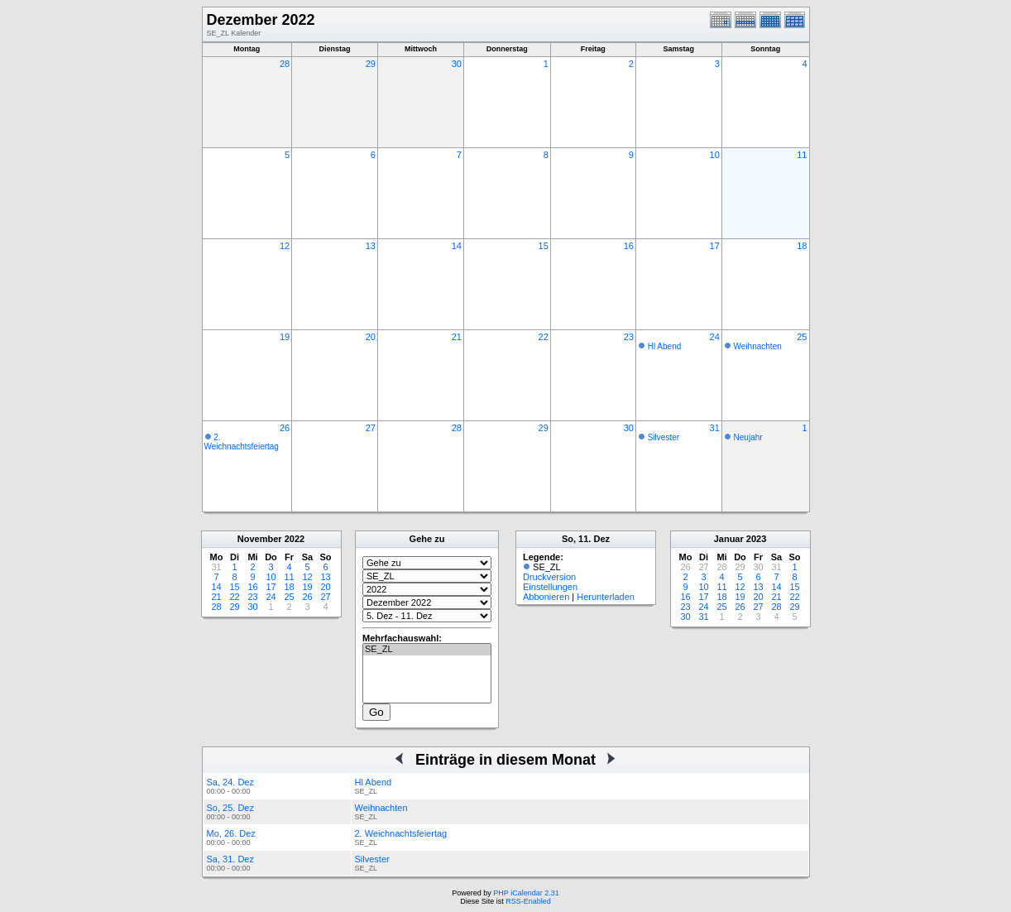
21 (457, 337)
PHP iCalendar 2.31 (525, 893)
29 (371, 64)
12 (285, 246)
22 (544, 337)
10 (715, 155)
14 (457, 246)
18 (802, 246)
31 (715, 428)
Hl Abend (665, 346)
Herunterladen (606, 597)
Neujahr (748, 437)
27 (371, 428)
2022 (294, 539)
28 (285, 64)
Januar (729, 539)
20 (371, 337)
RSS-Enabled (528, 901)
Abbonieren (546, 597)
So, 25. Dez (230, 808)
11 (802, 155)
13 (371, 246)
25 (802, 337)
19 (285, 337)
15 (544, 246)
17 (715, 246)
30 (457, 64)
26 (285, 428)
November (259, 539)
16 (629, 246)
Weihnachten (758, 346)
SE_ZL (427, 649)
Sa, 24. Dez (230, 782)
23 (629, 337)
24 (715, 337)
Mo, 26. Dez (231, 833)
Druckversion (549, 577)
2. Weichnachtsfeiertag (241, 442)
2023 (756, 539)
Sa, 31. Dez (230, 859)
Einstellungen (550, 587)
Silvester (663, 437)
